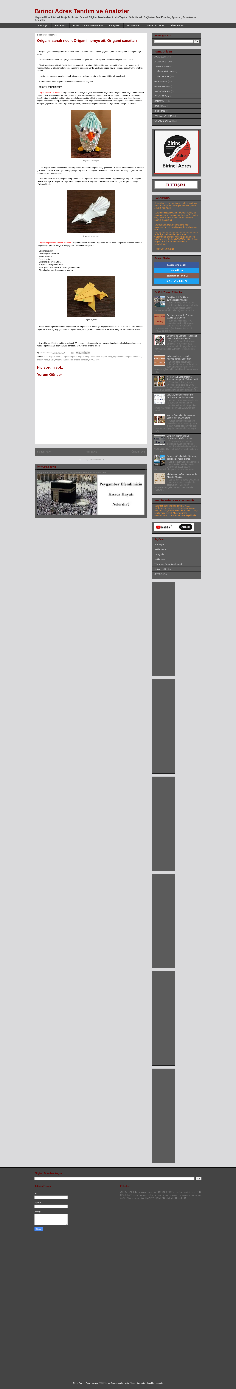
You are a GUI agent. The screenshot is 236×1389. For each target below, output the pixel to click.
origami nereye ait (133, 356)
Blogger (133, 1383)
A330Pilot (103, 1383)
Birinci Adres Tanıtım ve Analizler (82, 11)
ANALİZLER (160, 57)
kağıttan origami (70, 356)
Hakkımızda (60, 25)
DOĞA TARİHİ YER (163, 71)
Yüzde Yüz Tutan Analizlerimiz (88, 25)
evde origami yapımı (53, 356)
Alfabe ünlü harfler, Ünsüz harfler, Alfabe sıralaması (182, 475)
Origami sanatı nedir (64, 360)
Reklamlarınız (133, 25)
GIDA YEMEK (160, 81)
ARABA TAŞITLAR (163, 61)
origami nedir (118, 356)
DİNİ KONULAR (161, 76)
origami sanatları (81, 360)
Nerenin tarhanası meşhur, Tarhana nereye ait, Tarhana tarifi (182, 378)
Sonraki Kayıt (44, 451)
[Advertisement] (166, 628)
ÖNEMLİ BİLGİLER (163, 121)
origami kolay (106, 356)
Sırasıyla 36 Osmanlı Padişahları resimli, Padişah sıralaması (182, 337)
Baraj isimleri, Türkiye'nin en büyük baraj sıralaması (180, 298)
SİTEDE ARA (177, 25)
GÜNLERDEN (161, 86)
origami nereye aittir (45, 360)
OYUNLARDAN (161, 96)
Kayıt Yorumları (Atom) (94, 459)
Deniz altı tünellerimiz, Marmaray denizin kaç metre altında (182, 457)
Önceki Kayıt (138, 451)
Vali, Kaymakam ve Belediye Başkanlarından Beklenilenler (180, 396)
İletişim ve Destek (156, 25)
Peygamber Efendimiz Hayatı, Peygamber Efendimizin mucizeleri (72, 472)
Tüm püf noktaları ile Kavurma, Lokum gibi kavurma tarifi (181, 416)
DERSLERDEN (161, 66)
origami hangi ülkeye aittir (89, 356)
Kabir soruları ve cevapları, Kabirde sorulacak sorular (179, 357)
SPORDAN (159, 111)
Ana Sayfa (43, 25)
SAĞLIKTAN (160, 106)
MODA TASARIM (162, 91)
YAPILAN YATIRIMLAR (165, 116)
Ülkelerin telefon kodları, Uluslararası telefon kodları (179, 437)
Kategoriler (114, 25)
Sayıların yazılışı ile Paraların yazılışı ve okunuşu (180, 316)
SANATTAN (94, 360)
